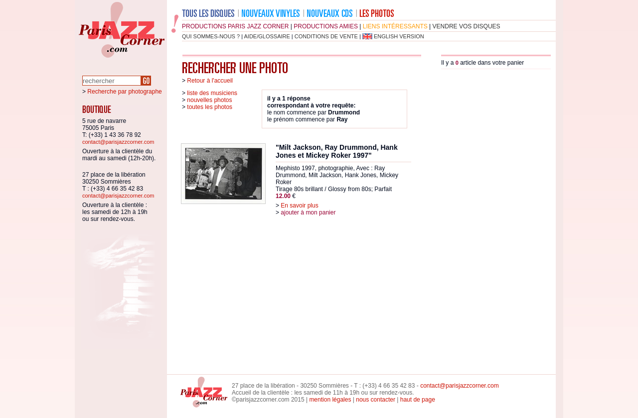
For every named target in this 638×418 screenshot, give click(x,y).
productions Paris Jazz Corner (235, 26)
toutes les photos (209, 107)
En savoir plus (299, 205)
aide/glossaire (267, 36)
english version (399, 36)
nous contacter (375, 399)
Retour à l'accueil (210, 80)
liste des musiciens (212, 93)
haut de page (417, 399)
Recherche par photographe (124, 91)
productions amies (326, 26)
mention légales (330, 399)
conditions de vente (326, 36)
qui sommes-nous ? (211, 36)
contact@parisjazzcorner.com (118, 142)
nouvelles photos (209, 100)
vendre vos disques (466, 26)
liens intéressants (395, 26)
